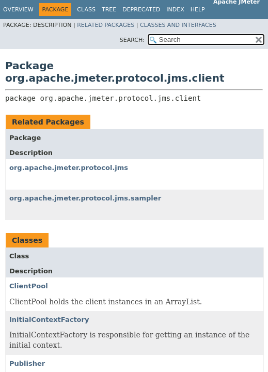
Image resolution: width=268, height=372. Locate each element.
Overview (18, 9)
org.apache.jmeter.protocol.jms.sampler (85, 198)
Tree (109, 9)
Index (175, 9)
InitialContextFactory (49, 319)
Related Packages (105, 25)
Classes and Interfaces (178, 25)
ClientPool (28, 286)
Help (198, 9)
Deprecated (141, 9)
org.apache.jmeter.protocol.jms (68, 168)
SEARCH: (132, 40)
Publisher (27, 363)
